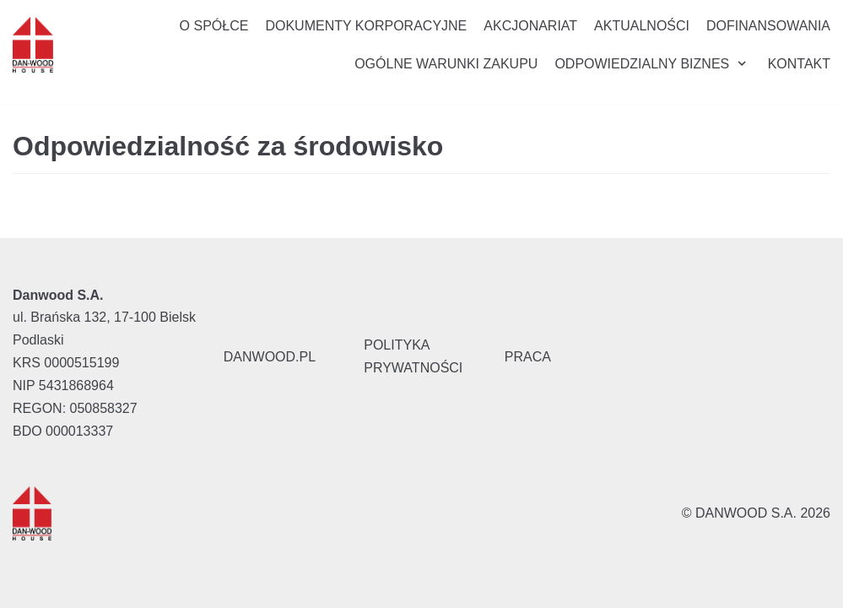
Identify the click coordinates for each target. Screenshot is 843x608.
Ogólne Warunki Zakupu (446, 64)
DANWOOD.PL (270, 357)
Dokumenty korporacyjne (366, 26)
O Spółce (214, 26)
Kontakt (799, 64)
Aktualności (641, 26)
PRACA (528, 357)
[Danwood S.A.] (33, 45)
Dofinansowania (768, 26)
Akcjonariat (530, 26)
